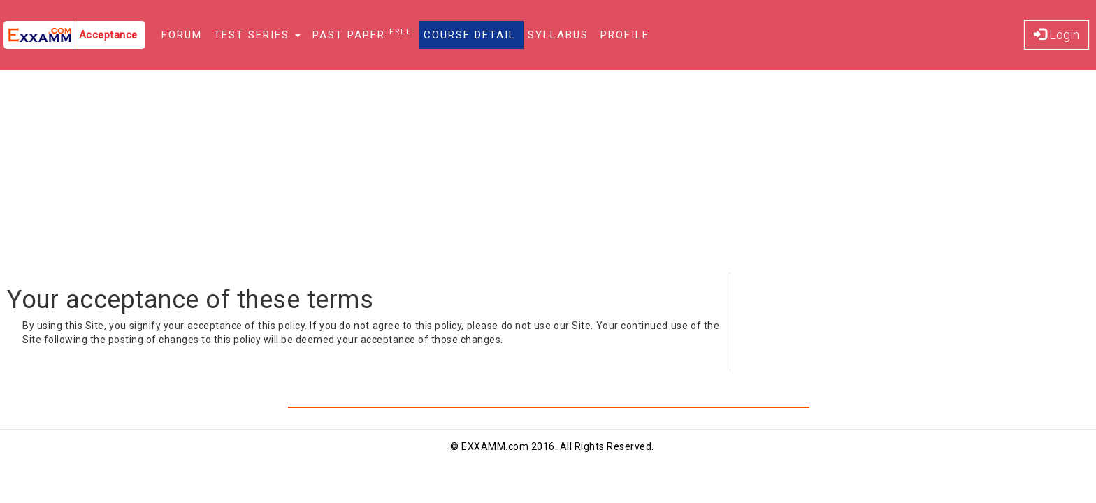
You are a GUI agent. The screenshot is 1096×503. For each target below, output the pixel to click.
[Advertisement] (548, 174)
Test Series (257, 35)
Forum (181, 35)
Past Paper (362, 34)
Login (1056, 34)
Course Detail (470, 35)
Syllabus (558, 35)
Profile (624, 35)
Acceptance (108, 35)
